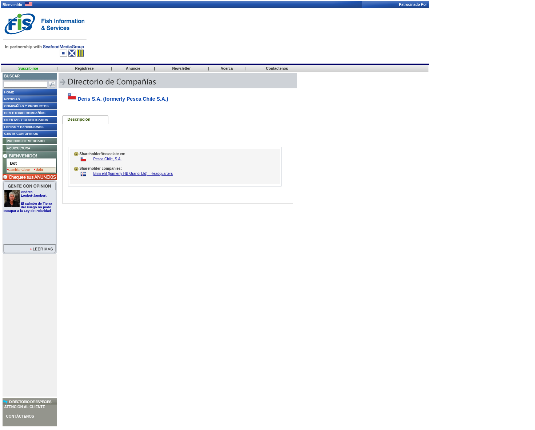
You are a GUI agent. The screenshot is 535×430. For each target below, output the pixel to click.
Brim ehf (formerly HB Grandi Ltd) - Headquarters (133, 174)
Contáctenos (20, 416)
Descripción (79, 119)
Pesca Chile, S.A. (107, 159)
